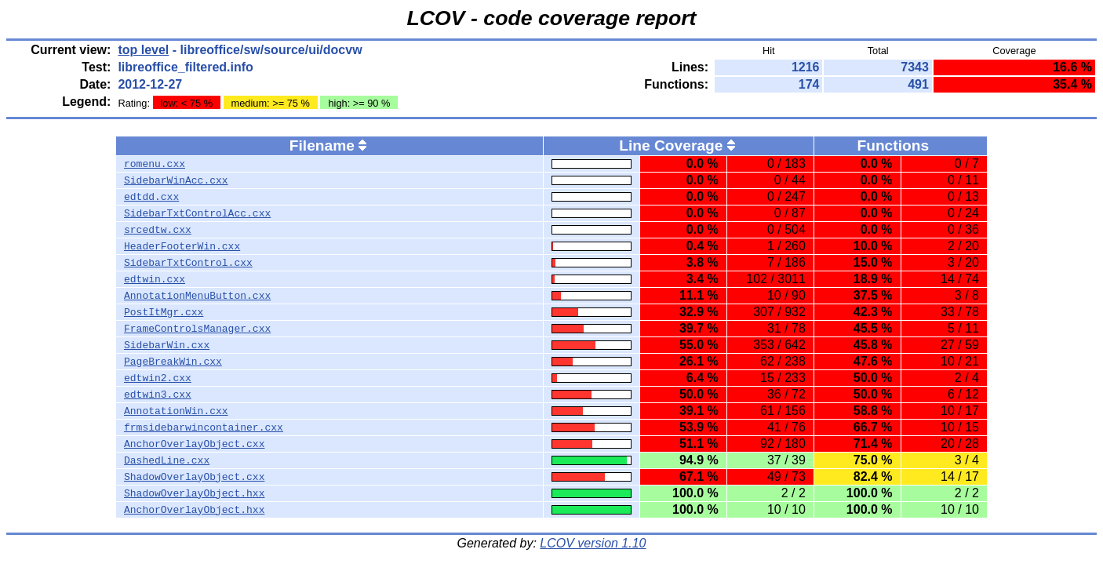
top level (143, 49)
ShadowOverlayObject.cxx (194, 477)
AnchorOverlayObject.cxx (194, 444)
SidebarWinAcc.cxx (176, 180)
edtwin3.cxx (157, 394)
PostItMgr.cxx (163, 312)
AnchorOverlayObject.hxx (194, 510)
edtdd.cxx (151, 197)
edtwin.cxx (154, 279)
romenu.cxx (154, 164)
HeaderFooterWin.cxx (182, 246)
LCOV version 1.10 (593, 543)
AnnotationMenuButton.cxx (197, 296)
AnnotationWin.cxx (176, 411)
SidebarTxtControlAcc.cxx (197, 213)
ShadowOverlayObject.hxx (194, 493)
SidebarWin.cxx (166, 345)
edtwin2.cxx (157, 378)
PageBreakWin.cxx (173, 362)
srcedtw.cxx (157, 230)
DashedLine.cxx (166, 460)
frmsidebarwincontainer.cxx (203, 427)
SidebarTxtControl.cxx (188, 263)
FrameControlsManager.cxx (197, 329)
